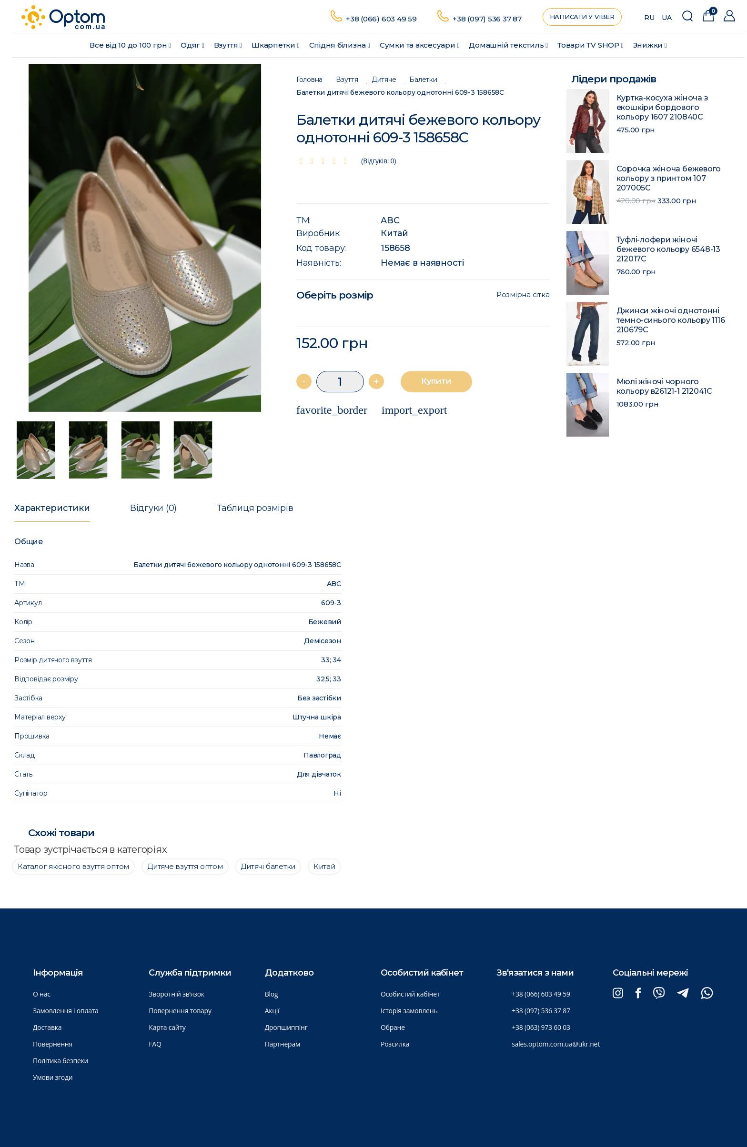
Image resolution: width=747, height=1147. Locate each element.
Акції (272, 1010)
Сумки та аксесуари (419, 45)
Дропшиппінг (286, 1027)
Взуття (228, 45)
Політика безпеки (60, 1060)
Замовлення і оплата (66, 1010)
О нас (41, 993)
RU (649, 17)
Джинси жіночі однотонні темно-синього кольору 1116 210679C (670, 320)
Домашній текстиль (508, 45)
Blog (271, 993)
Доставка (47, 1027)
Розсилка (395, 1043)
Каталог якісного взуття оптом (73, 866)
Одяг (192, 45)
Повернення (52, 1043)
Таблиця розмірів (255, 508)
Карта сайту (167, 1027)
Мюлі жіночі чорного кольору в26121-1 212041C (664, 386)
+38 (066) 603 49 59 (381, 18)
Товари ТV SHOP (590, 45)
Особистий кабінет (410, 993)
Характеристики (52, 508)
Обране (393, 1027)
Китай (394, 233)
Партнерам (282, 1043)
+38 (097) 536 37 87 (487, 18)
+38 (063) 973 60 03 (541, 1027)
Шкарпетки (276, 45)
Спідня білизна (339, 45)
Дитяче (384, 80)
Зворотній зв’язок (176, 993)
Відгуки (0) (153, 508)
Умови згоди (53, 1077)
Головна (309, 80)
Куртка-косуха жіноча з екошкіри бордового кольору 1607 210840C (662, 107)
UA (667, 17)
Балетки (423, 80)
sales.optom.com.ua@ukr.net (556, 1043)
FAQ (155, 1043)
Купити (436, 381)
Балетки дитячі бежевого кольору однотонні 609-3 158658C (400, 93)
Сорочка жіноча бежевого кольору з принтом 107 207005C (668, 178)
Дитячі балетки (268, 866)
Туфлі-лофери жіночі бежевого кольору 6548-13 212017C (668, 249)
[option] (144, 238)
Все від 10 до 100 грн (130, 45)
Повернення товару (180, 1010)
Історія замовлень (409, 1010)
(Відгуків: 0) (378, 160)
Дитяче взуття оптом (185, 866)
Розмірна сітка (523, 294)
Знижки (650, 45)
